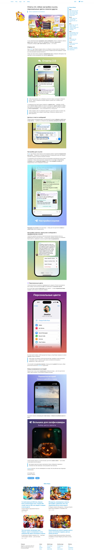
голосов (39, 365)
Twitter (81, 1)
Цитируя (29, 468)
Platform (70, 544)
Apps (20, 1)
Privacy (40, 547)
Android (48, 547)
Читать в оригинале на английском (37, 11)
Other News (47, 483)
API (24, 1)
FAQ (16, 1)
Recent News (72, 7)
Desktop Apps (60, 544)
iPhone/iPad (49, 546)
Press (40, 549)
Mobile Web (49, 549)
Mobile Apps (50, 544)
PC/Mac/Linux (60, 546)
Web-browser (60, 549)
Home (12, 1)
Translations (70, 547)
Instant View (70, 549)
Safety (28, 1)
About (40, 544)
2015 (31, 49)
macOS (58, 547)
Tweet (37, 478)
